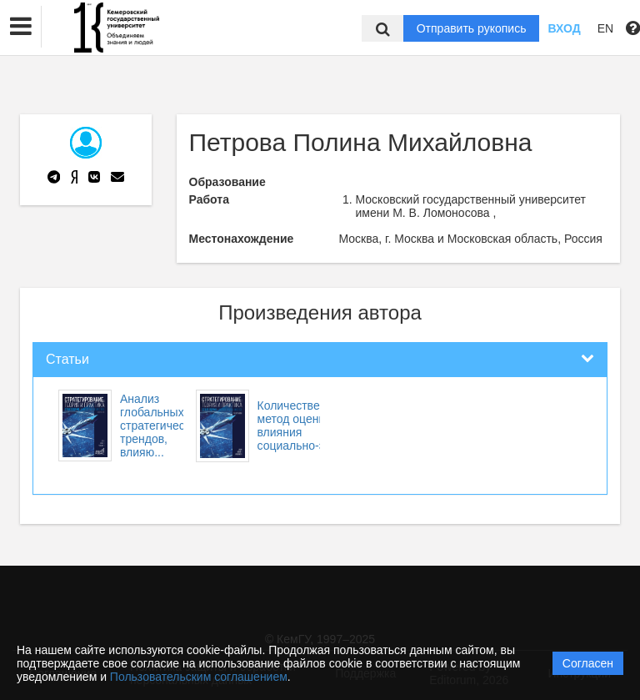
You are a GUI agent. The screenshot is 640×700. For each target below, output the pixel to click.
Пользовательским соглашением (199, 676)
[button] (21, 27)
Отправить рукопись (472, 28)
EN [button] (605, 28)
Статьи (67, 359)
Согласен (587, 663)
